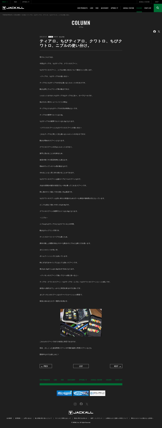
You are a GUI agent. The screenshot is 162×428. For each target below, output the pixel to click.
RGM (15, 2)
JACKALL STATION (144, 2)
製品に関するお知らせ (80, 419)
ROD (97, 8)
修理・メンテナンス (96, 419)
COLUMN (139, 8)
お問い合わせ (28, 419)
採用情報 (17, 419)
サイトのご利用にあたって (63, 419)
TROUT (5, 2)
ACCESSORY (104, 8)
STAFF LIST (147, 8)
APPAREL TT (25, 2)
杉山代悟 (61, 37)
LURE (91, 8)
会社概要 (9, 419)
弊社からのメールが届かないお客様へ (142, 419)
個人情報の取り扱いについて (43, 419)
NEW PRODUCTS (82, 8)
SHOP (157, 2)
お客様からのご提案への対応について (117, 419)
